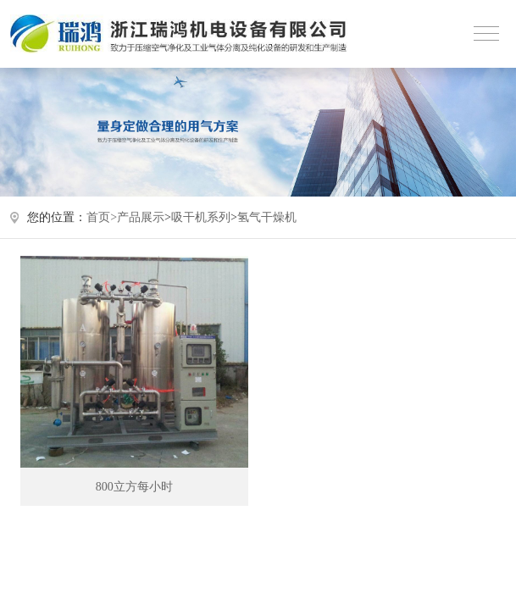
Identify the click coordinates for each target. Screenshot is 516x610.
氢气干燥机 (267, 217)
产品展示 (140, 217)
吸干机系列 (200, 217)
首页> (101, 217)
